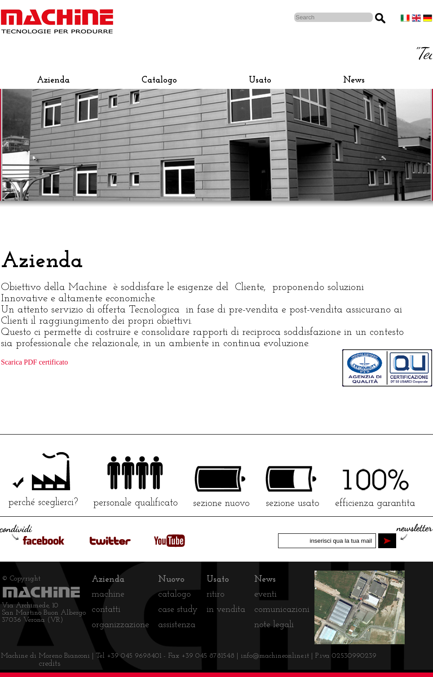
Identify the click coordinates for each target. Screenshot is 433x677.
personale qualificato (135, 503)
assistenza (176, 624)
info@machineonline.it (276, 655)
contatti (106, 609)
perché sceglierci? (43, 502)
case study (178, 609)
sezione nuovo (221, 503)
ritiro (216, 594)
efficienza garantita (375, 503)
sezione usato (292, 503)
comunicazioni (281, 609)
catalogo (174, 594)
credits (49, 663)
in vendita (226, 609)
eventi (265, 594)
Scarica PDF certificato (34, 362)
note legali (274, 624)
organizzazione (120, 624)
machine (108, 594)
